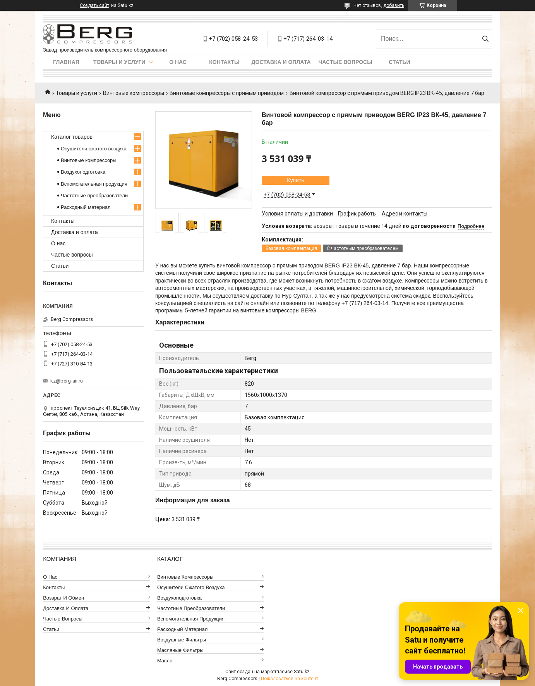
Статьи (399, 62)
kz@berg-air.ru (66, 381)
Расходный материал (85, 207)
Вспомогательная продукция (94, 184)
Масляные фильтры (180, 650)
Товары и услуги (119, 62)
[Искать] (485, 38)
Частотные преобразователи (94, 195)
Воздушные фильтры (181, 640)
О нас (178, 62)
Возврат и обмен (63, 598)
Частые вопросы (345, 62)
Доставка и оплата (281, 62)
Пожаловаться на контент (289, 678)
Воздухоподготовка (83, 172)
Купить (295, 180)
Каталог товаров (72, 137)
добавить (393, 5)
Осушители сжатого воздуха (94, 149)
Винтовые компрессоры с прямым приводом (227, 93)
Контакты (224, 62)
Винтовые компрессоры (133, 93)
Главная (66, 62)
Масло (165, 661)
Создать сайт (94, 5)
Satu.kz (302, 671)
